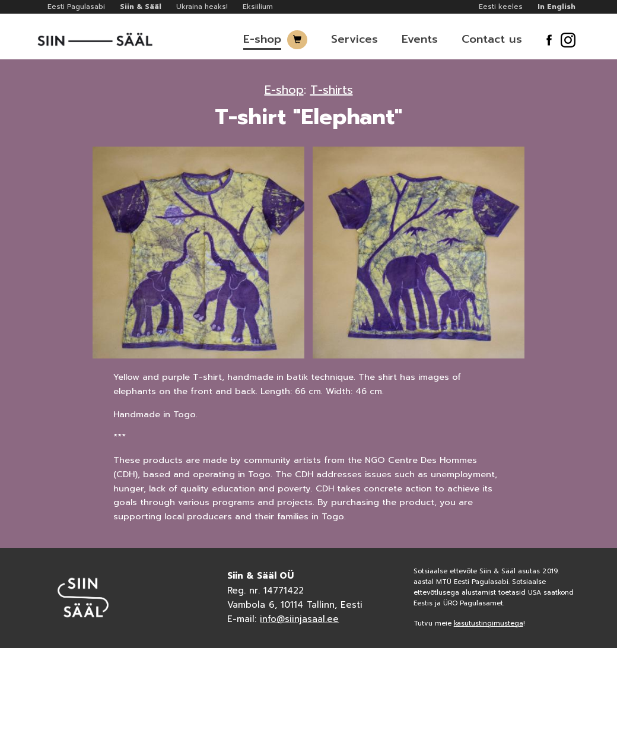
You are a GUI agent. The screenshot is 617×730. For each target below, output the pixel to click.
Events (420, 39)
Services (354, 39)
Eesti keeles (501, 6)
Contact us (492, 39)
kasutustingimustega (488, 623)
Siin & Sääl (140, 6)
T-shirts (331, 90)
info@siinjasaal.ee (299, 619)
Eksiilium (258, 6)
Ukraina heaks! (202, 6)
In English (556, 6)
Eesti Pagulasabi (76, 6)
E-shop (262, 39)
